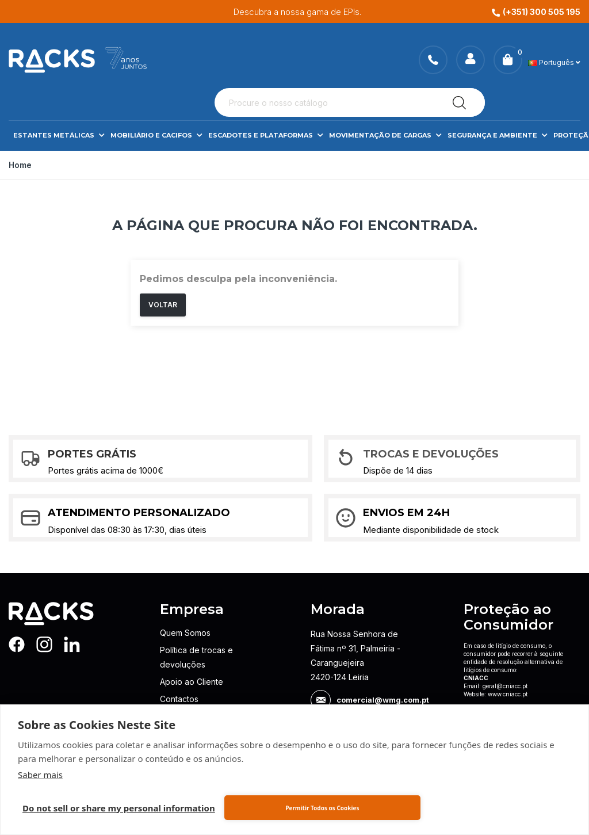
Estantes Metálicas (59, 135)
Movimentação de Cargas (385, 135)
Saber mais (40, 774)
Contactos (179, 699)
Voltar (162, 304)
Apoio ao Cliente (191, 682)
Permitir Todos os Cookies (322, 808)
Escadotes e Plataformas (265, 135)
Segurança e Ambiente (498, 135)
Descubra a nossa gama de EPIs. (329, 11)
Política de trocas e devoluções (196, 657)
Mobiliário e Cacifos (156, 135)
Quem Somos (185, 633)
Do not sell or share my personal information (118, 808)
